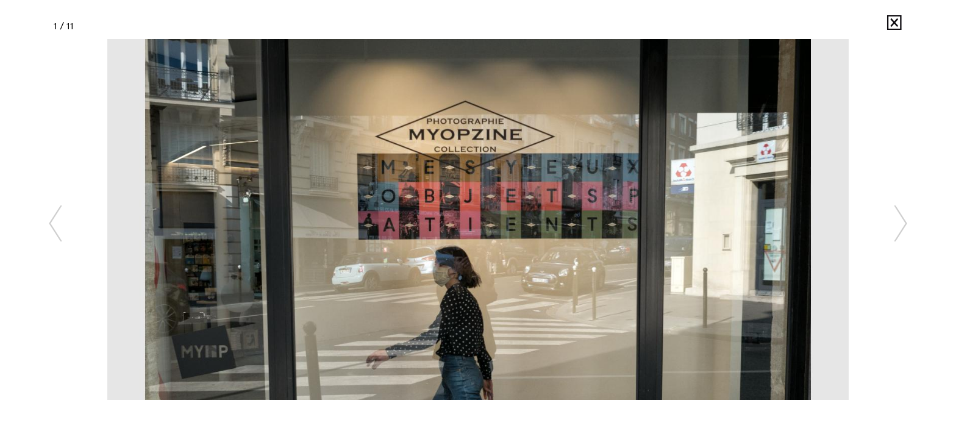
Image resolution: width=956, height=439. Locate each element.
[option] (478, 219)
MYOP (859, 26)
